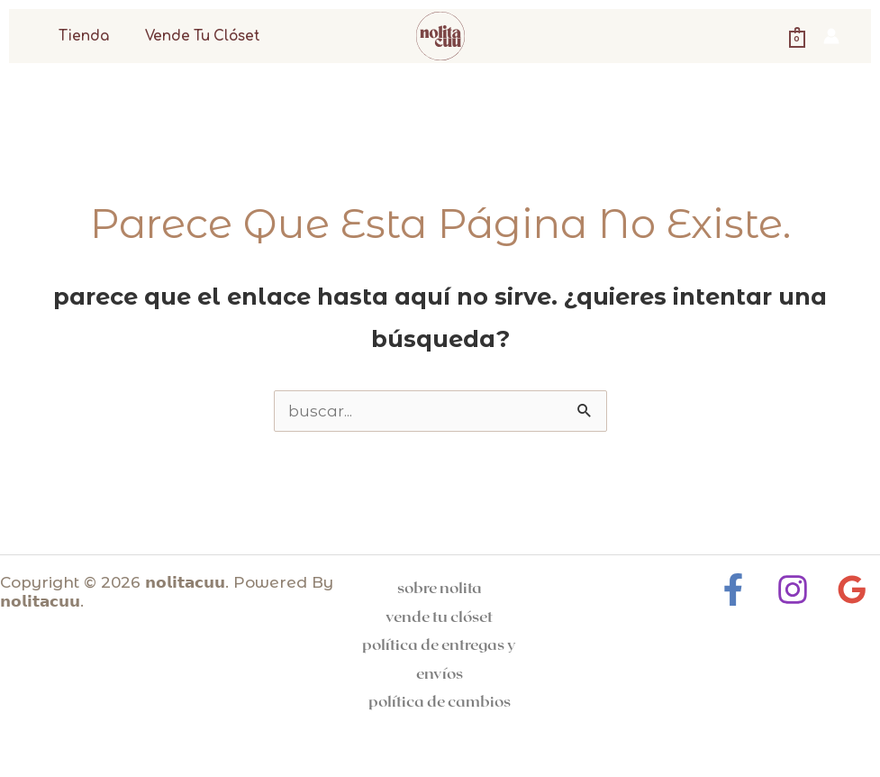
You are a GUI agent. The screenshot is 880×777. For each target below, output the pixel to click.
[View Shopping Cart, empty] (797, 36)
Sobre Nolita (439, 587)
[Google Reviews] (847, 589)
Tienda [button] (79, 36)
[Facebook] (737, 589)
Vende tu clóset (190, 36)
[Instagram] (792, 589)
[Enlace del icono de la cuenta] (831, 36)
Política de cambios (439, 700)
